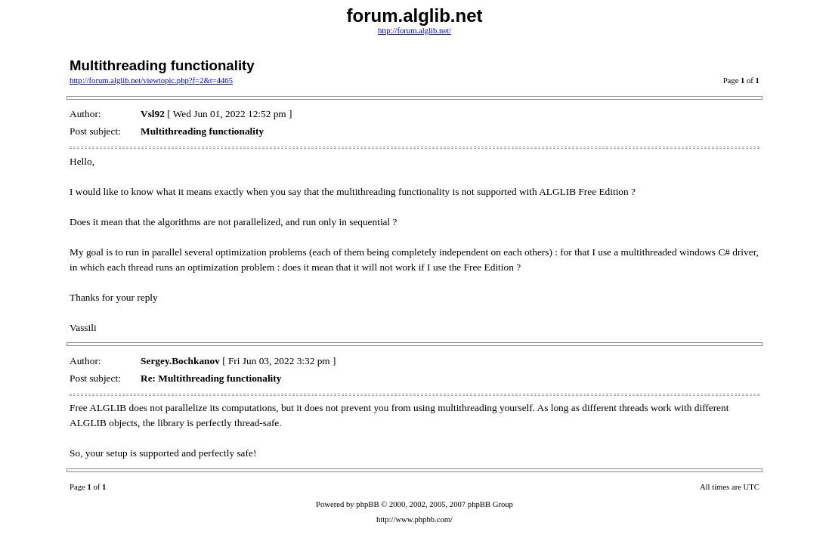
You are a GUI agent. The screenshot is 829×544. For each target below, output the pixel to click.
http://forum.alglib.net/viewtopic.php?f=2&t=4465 (151, 80)
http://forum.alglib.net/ (414, 30)
